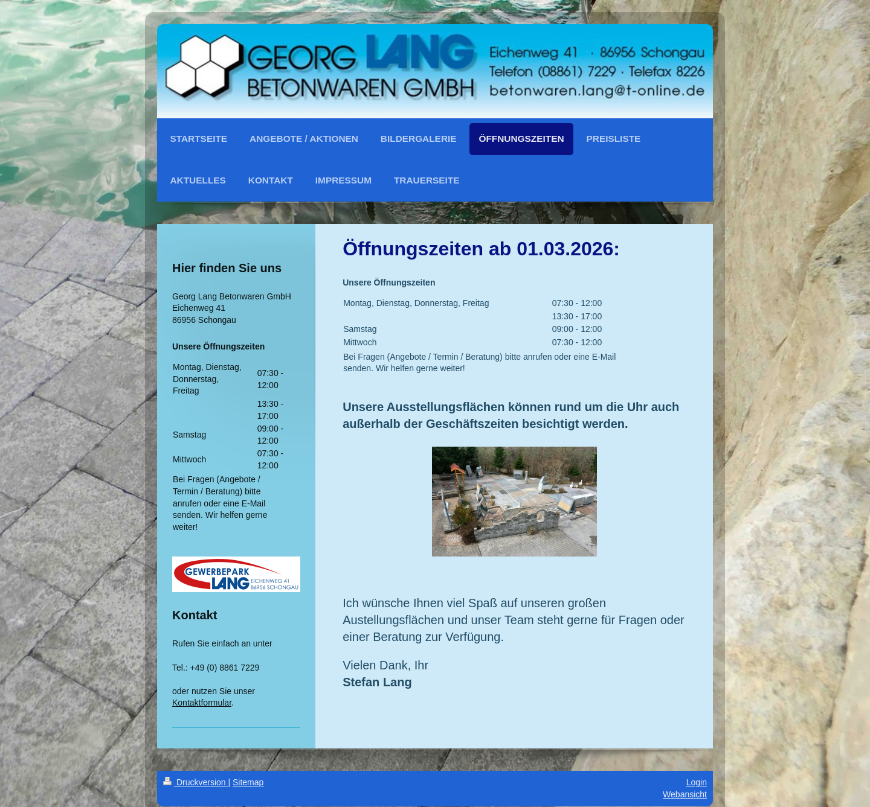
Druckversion (195, 782)
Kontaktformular (201, 702)
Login (696, 782)
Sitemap (248, 782)
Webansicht (685, 794)
